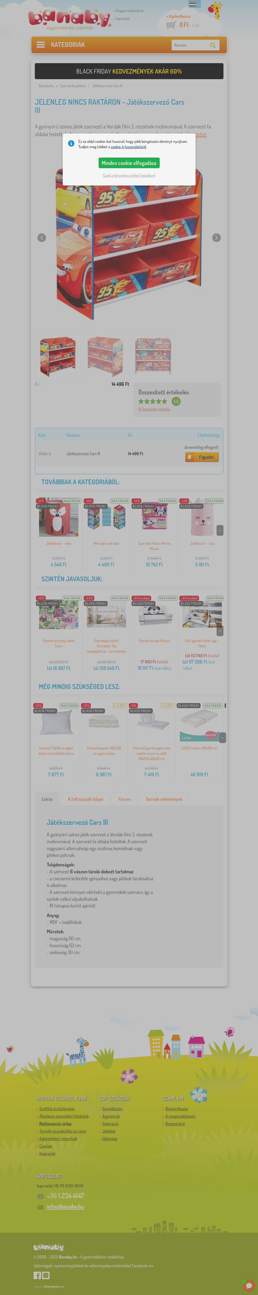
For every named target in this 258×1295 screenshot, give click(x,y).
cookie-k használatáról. (129, 146)
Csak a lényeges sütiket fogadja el (129, 175)
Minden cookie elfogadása (129, 162)
